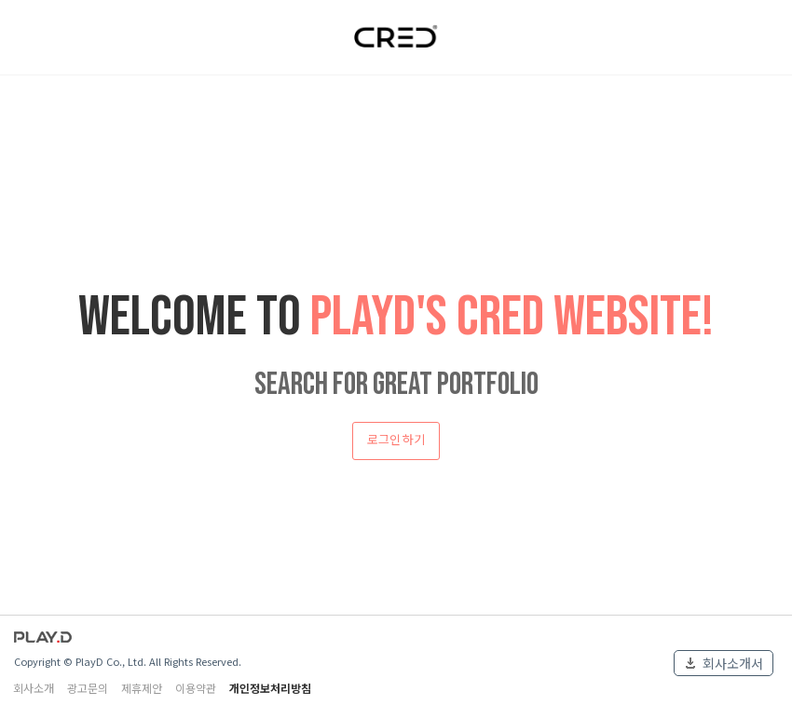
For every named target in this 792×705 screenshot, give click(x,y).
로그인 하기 (396, 440)
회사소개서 (733, 663)
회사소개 (33, 688)
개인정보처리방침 (270, 688)
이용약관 (195, 688)
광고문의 (87, 688)
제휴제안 (141, 688)
